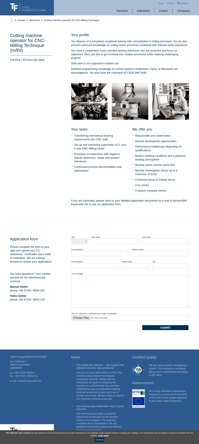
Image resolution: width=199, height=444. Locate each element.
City (154, 262)
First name (96, 237)
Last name (146, 237)
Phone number (138, 249)
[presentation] (94, 331)
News (161, 3)
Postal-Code (127, 262)
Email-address (77, 249)
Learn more (103, 435)
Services (122, 11)
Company (183, 11)
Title (73, 237)
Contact (170, 3)
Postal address (77, 262)
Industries (143, 11)
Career (163, 11)
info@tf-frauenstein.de (29, 380)
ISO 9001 (157, 375)
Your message (77, 274)
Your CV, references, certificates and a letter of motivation (94, 313)
